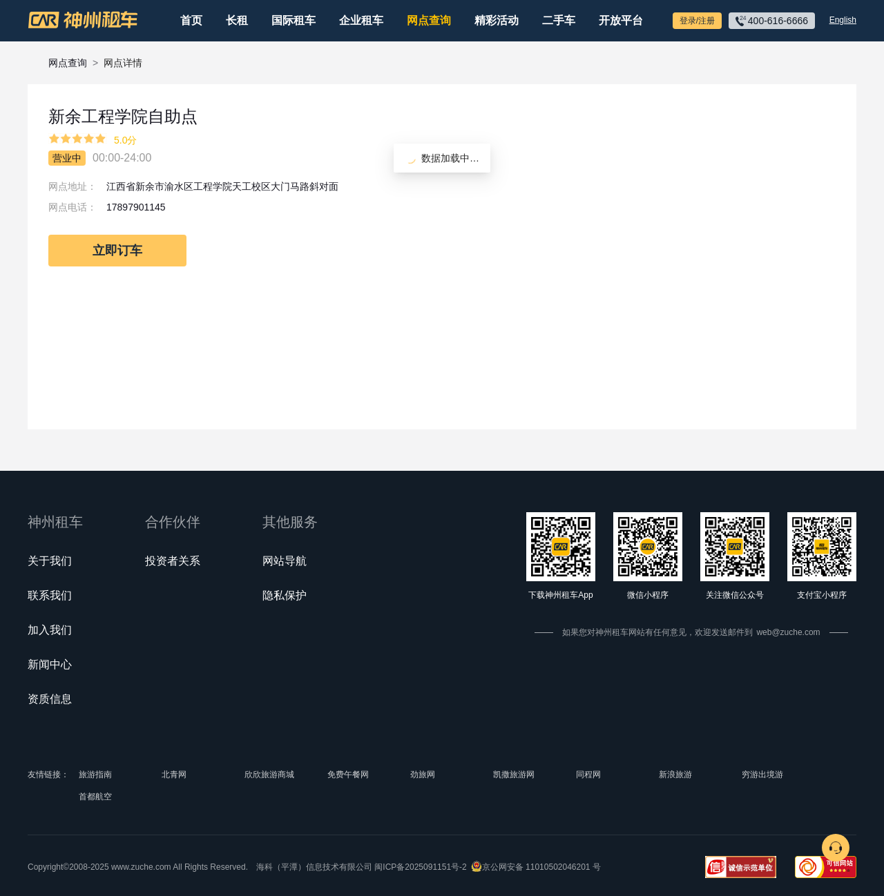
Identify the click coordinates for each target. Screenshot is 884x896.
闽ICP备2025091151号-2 (420, 867)
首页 (191, 20)
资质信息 (50, 699)
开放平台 (621, 20)
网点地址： (72, 186)
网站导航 (284, 561)
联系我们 (50, 595)
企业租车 (361, 20)
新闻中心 (50, 664)
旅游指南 (95, 774)
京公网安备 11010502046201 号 (541, 867)
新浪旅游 (675, 774)
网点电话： (72, 207)
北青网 (174, 774)
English (842, 20)
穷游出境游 (762, 774)
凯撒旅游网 (514, 774)
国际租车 (293, 20)
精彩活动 (496, 20)
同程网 (588, 774)
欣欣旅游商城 (269, 774)
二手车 (558, 20)
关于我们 (50, 561)
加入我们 (50, 630)
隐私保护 (284, 595)
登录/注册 (697, 21)
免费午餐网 (348, 774)
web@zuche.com (788, 632)
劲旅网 (422, 774)
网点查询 (429, 20)
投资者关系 (172, 561)
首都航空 (95, 796)
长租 (237, 20)
